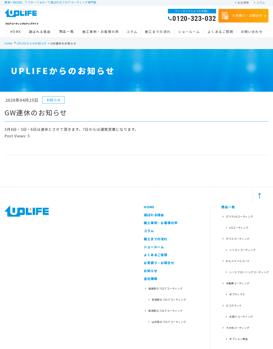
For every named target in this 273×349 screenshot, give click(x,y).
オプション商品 (237, 295)
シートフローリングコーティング (246, 251)
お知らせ (150, 270)
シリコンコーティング (242, 235)
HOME (15, 31)
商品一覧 (66, 31)
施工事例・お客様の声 (100, 31)
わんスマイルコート (240, 242)
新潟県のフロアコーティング (169, 300)
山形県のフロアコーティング (169, 307)
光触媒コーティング (240, 260)
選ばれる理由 (40, 31)
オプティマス (235, 267)
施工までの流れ (158, 31)
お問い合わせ (252, 31)
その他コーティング (240, 288)
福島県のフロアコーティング (169, 286)
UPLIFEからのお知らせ (32, 43)
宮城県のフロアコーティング (169, 293)
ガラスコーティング (240, 228)
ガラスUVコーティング (242, 214)
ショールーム (189, 31)
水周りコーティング (240, 281)
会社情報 (243, 2)
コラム (260, 2)
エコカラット (235, 274)
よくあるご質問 (220, 31)
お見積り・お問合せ (242, 16)
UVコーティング (237, 221)
